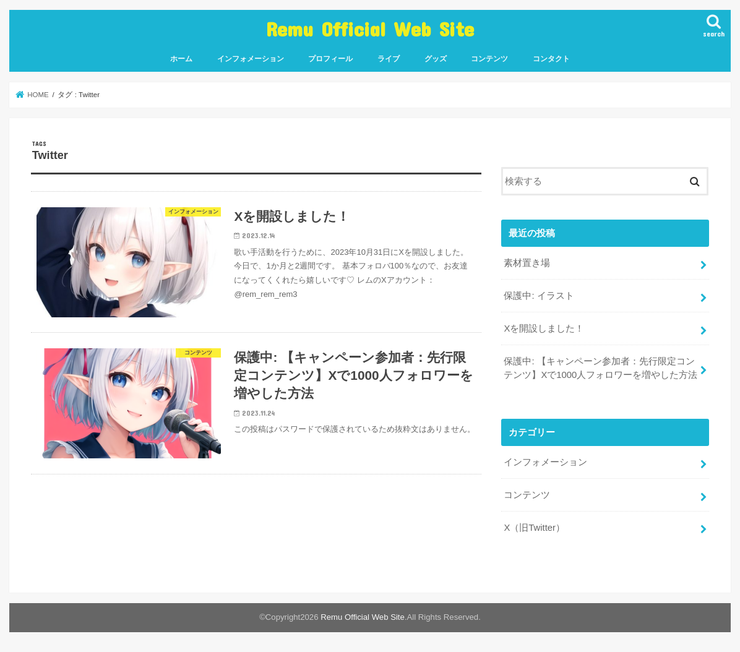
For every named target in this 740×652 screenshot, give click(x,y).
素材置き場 (527, 263)
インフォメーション (250, 58)
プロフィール (330, 58)
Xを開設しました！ (544, 328)
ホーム (181, 58)
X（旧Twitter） (534, 528)
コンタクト (551, 58)
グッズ (435, 58)
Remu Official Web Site (370, 29)
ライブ (388, 58)
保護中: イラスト (539, 296)
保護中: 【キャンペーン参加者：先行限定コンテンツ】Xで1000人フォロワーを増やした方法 (600, 368)
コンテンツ (489, 58)
